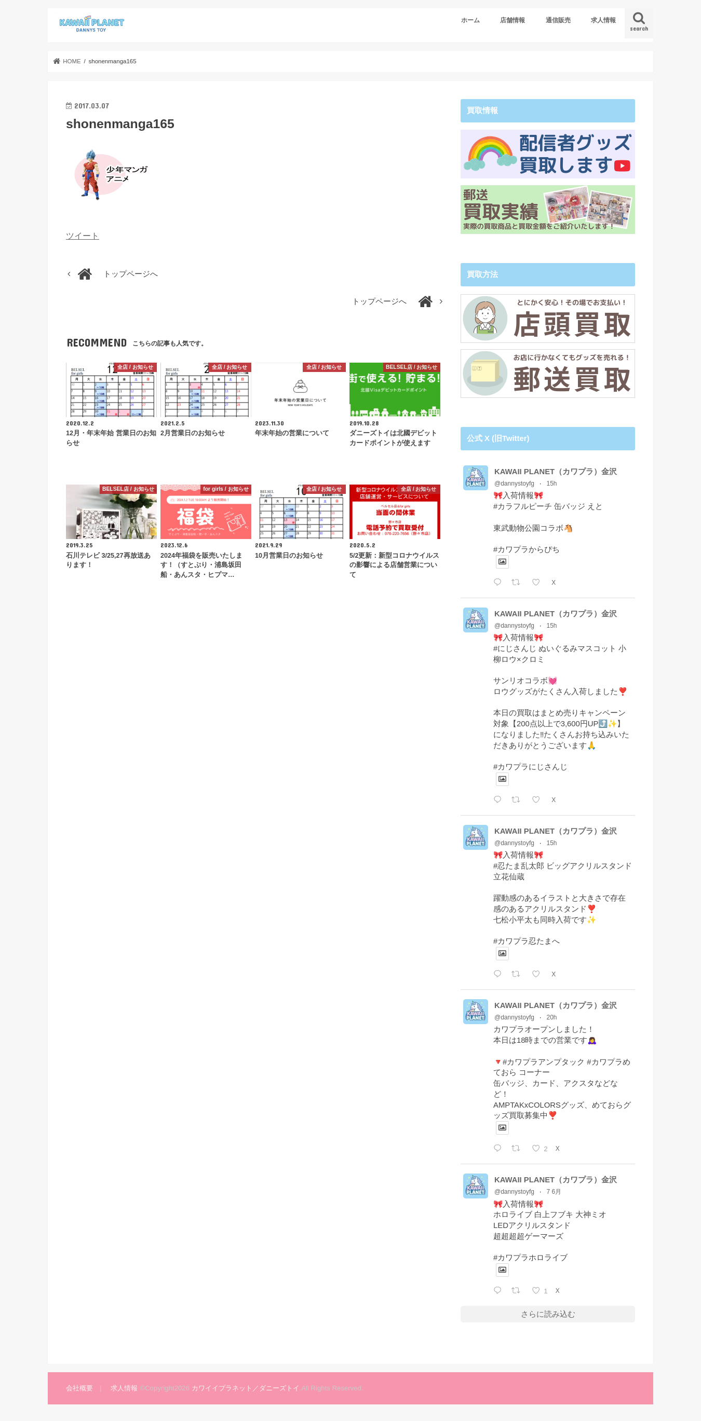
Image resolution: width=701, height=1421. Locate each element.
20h (552, 1016)
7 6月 (554, 1191)
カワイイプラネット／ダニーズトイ (246, 1387)
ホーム (470, 20)
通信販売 (558, 20)
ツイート (82, 235)
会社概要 (79, 1387)
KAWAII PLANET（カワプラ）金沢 (555, 471)
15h (552, 483)
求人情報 (603, 20)
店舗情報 (512, 20)
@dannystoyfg (514, 483)
